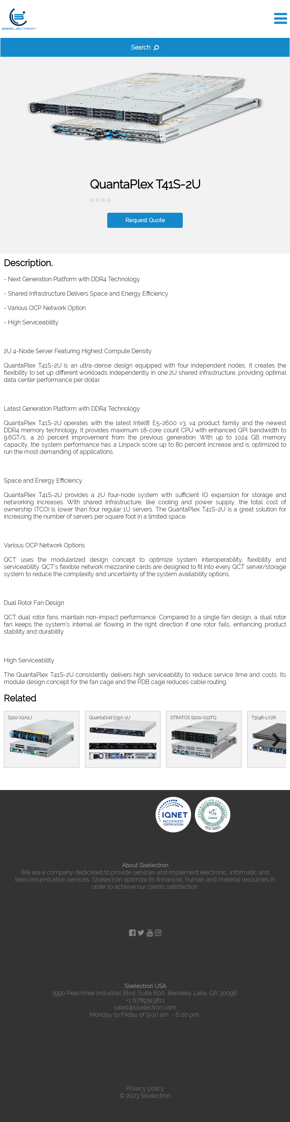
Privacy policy (145, 1088)
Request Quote (145, 220)
